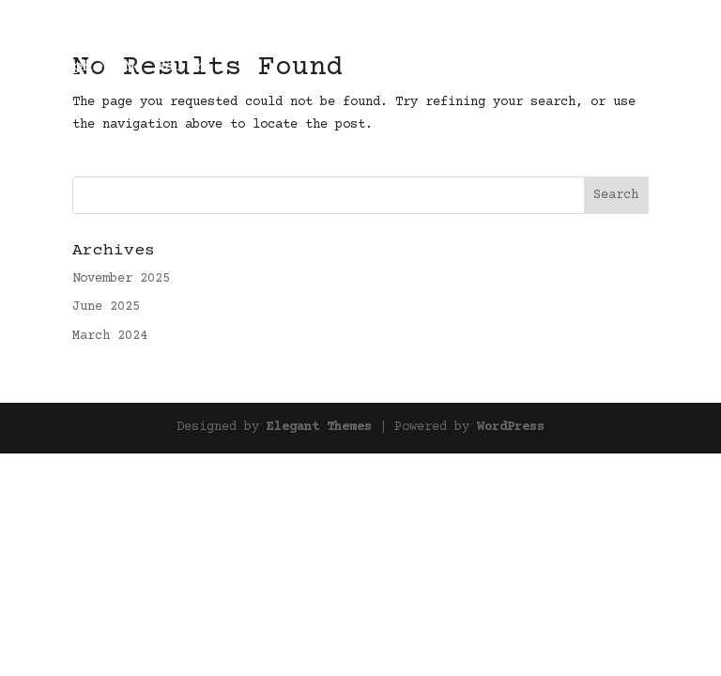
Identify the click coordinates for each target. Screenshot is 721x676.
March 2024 (109, 336)
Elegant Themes (319, 427)
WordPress (511, 427)
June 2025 (106, 307)
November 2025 (121, 278)
